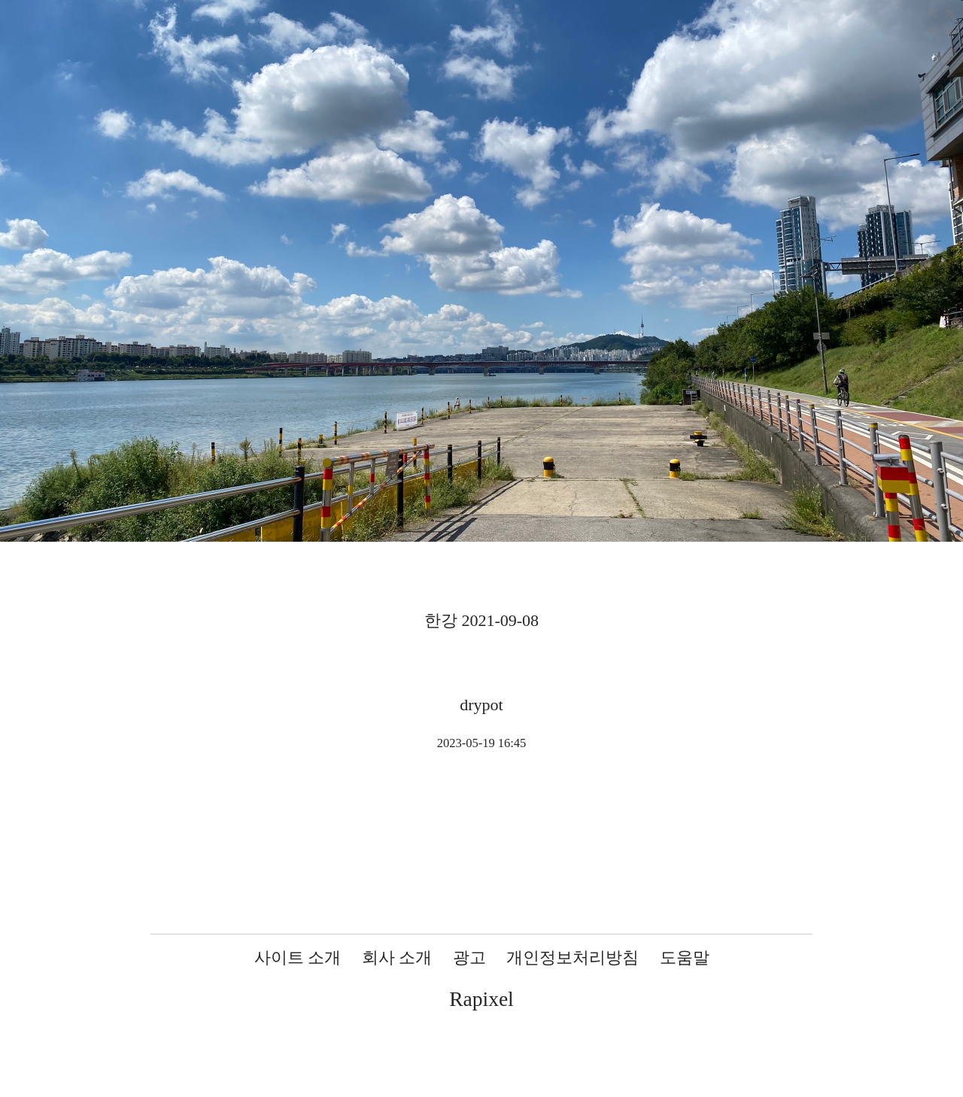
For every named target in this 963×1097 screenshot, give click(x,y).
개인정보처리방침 (572, 957)
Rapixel (481, 998)
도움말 (684, 957)
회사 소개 (397, 957)
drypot (481, 704)
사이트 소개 (298, 957)
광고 (469, 957)
